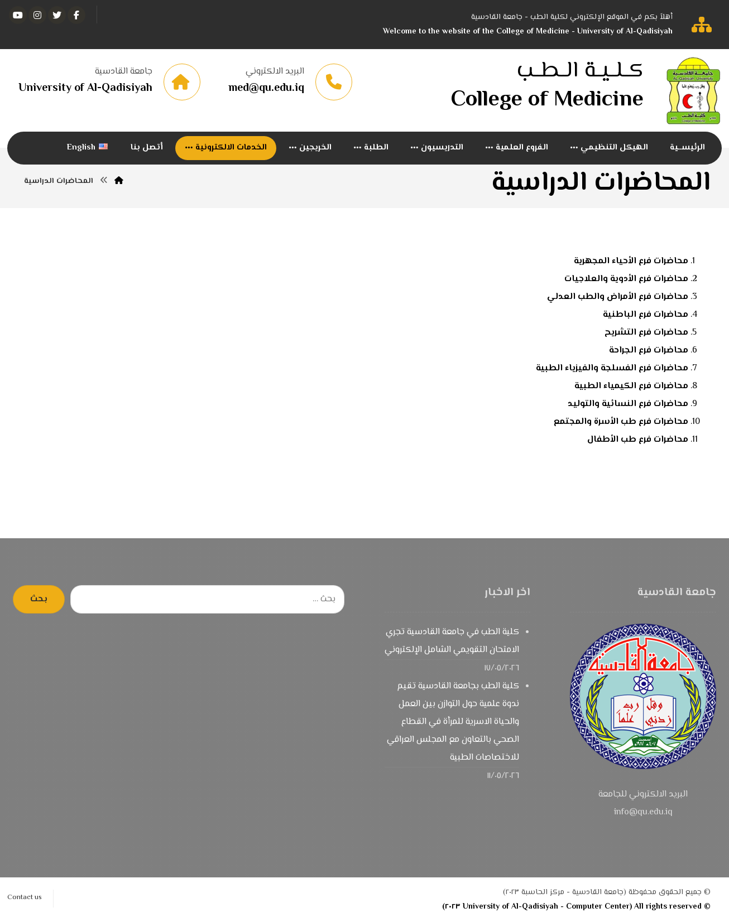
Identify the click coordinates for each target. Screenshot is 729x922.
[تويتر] (57, 15)
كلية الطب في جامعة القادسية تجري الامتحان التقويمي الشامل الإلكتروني (452, 641)
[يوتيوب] (18, 15)
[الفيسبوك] (76, 15)
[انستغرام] (37, 15)
